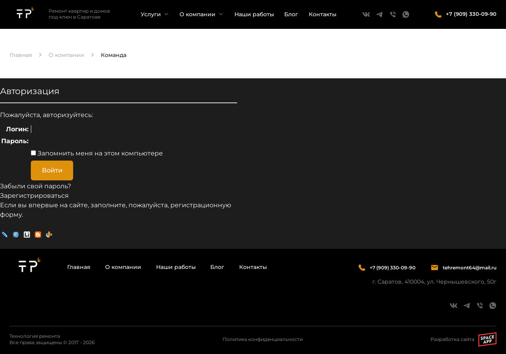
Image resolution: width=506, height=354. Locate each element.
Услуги (151, 14)
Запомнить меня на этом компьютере (99, 153)
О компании (197, 14)
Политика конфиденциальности (263, 339)
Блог (291, 14)
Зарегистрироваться (34, 195)
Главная (79, 267)
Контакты (322, 14)
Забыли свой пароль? (35, 186)
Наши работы (254, 14)
